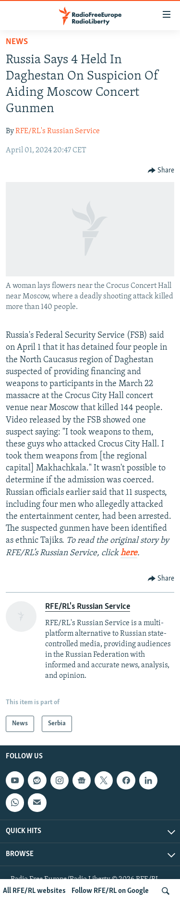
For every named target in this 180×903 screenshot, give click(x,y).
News (17, 41)
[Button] (161, 170)
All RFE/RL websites (34, 891)
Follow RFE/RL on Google (110, 891)
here (128, 553)
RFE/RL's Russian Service (57, 131)
